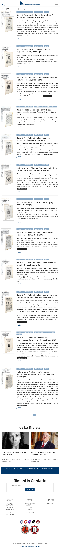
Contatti (9, 468)
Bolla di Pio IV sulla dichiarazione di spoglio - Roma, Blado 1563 (36, 203)
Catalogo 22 (50, 503)
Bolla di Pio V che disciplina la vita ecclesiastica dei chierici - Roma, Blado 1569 (36, 339)
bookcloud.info (33, 548)
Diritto (30, 500)
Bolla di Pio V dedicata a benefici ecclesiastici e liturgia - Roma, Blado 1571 (36, 78)
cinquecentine (38, 74)
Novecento (9, 507)
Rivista (30, 509)
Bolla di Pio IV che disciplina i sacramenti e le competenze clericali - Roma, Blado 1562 (36, 296)
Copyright (37, 546)
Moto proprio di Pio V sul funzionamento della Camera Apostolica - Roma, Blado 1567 (36, 169)
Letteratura (30, 502)
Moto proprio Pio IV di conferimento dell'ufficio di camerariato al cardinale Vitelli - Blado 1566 (36, 374)
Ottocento (9, 506)
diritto (19, 74)
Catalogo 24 (50, 500)
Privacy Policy (23, 546)
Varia (30, 507)
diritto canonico (28, 74)
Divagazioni (30, 512)
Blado (46, 74)
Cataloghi (50, 499)
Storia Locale (30, 506)
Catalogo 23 (50, 502)
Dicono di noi (25, 472)
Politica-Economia (30, 503)
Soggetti (30, 499)
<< (20, 415)
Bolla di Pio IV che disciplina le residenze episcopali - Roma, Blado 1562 (34, 233)
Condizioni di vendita (47, 468)
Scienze (30, 504)
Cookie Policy (31, 546)
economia (37, 106)
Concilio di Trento (39, 332)
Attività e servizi (18, 468)
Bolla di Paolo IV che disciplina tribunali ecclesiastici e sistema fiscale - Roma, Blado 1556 (36, 112)
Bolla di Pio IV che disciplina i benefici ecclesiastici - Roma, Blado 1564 (33, 139)
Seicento (9, 503)
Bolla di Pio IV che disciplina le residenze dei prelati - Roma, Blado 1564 (36, 264)
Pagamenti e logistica (32, 468)
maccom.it (25, 548)
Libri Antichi (9, 499)
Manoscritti (10, 509)
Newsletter (35, 472)
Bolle (9, 512)
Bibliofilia (30, 511)
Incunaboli (9, 500)
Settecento (9, 504)
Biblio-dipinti (9, 514)
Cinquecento (10, 502)
